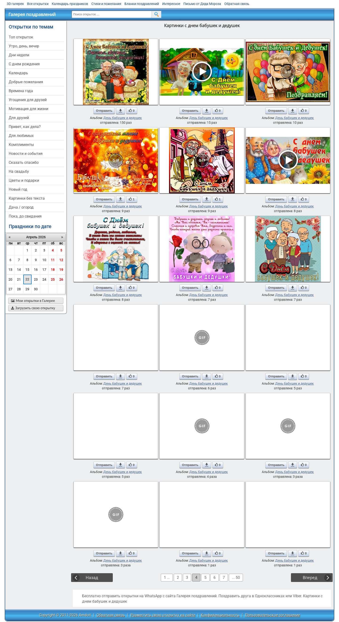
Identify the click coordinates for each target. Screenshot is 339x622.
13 (10, 270)
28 (19, 289)
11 (53, 260)
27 (10, 289)
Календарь (18, 73)
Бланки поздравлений (142, 4)
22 (27, 279)
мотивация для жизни (28, 109)
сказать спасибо (24, 162)
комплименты (21, 144)
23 (36, 279)
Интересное (171, 4)
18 (53, 270)
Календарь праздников (70, 4)
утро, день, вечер (24, 46)
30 (36, 289)
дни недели (19, 55)
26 (61, 279)
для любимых (21, 135)
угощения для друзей (28, 100)
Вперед (310, 577)
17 (44, 270)
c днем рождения (24, 64)
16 (36, 270)
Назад (92, 577)
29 (27, 289)
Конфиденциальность (220, 615)
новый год (18, 189)
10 (44, 260)
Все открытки (37, 4)
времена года (21, 91)
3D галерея (15, 4)
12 (61, 260)
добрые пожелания (26, 82)
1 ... (167, 577)
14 (19, 270)
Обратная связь (236, 4)
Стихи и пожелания (106, 4)
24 (44, 279)
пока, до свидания (25, 216)
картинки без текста (27, 198)
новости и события (26, 153)
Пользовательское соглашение (272, 615)
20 (10, 279)
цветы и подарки (24, 180)
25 (53, 279)
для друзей (19, 117)
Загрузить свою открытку (33, 308)
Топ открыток (21, 37)
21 (19, 279)
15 (27, 270)
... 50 (236, 577)
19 (61, 270)
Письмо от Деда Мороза (202, 4)
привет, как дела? (25, 126)
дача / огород (21, 207)
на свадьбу (19, 171)
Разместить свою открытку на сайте (162, 615)
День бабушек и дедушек (122, 118)
